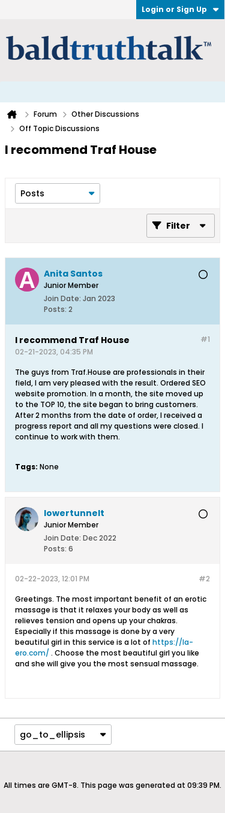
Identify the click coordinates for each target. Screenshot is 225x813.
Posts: (55, 309)
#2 (204, 579)
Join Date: (62, 298)
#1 (205, 339)
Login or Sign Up (180, 9)
